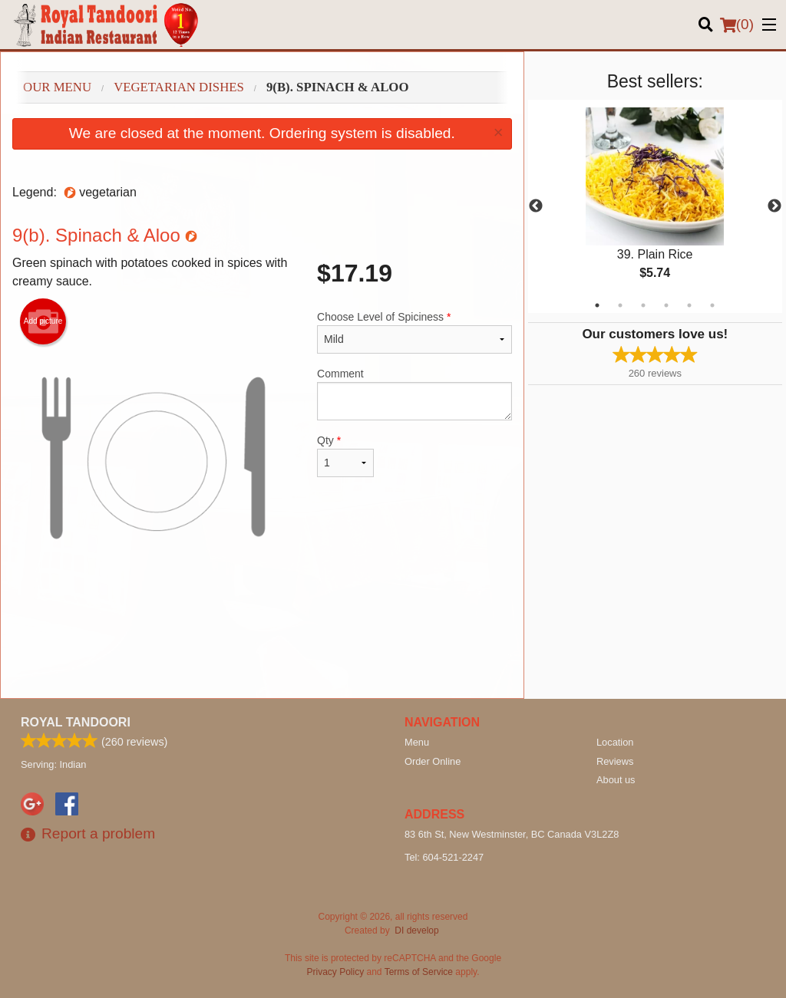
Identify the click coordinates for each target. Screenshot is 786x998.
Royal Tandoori (75, 722)
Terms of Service (419, 972)
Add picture (43, 321)
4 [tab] (666, 305)
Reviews (614, 761)
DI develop (416, 930)
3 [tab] (643, 305)
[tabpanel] (655, 206)
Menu (417, 742)
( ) (737, 24)
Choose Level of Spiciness (414, 332)
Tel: (444, 857)
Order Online (433, 761)
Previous (535, 206)
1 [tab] (597, 305)
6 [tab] (712, 305)
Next (774, 206)
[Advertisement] (262, 648)
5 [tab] (689, 305)
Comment (414, 393)
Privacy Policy (336, 972)
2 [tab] (620, 305)
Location (614, 742)
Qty (345, 455)
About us (616, 780)
